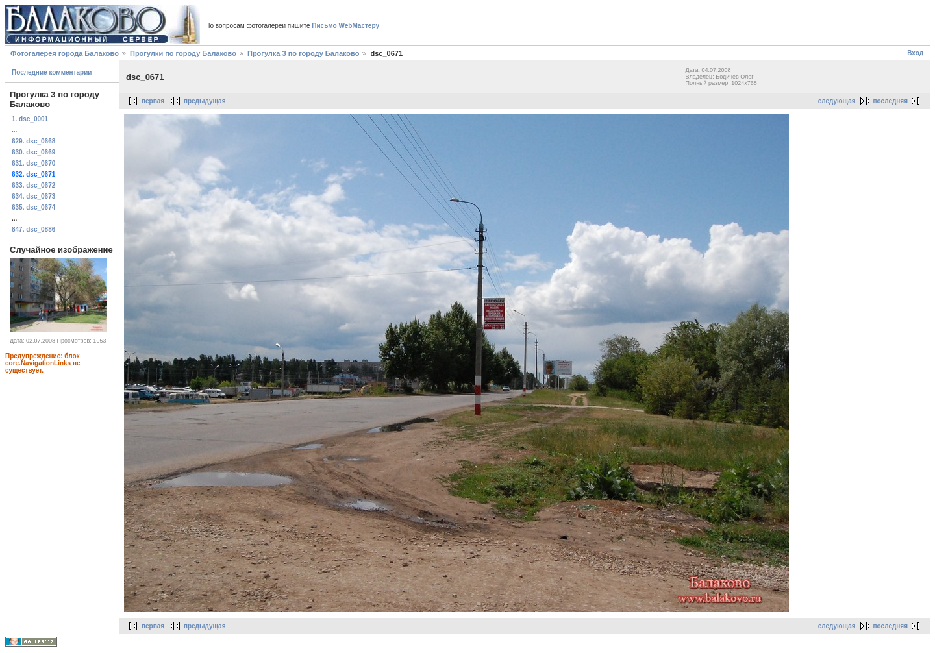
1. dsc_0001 (30, 119)
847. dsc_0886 (33, 229)
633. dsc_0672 (33, 185)
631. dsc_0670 (33, 163)
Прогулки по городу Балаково (183, 53)
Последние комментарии (52, 72)
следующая (837, 101)
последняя (890, 101)
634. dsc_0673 (33, 196)
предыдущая (205, 101)
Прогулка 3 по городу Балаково (303, 53)
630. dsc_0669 (33, 152)
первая (153, 101)
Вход (915, 52)
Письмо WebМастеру (345, 25)
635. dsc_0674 (33, 207)
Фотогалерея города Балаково (64, 53)
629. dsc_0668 (33, 141)
